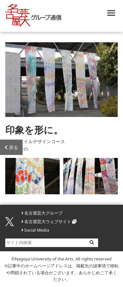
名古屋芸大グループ (43, 213)
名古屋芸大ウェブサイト (47, 221)
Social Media (36, 230)
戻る (11, 147)
